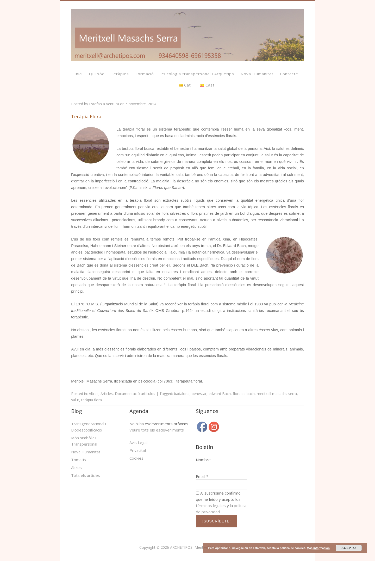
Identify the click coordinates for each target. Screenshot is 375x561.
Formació (144, 73)
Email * (202, 476)
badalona (182, 393)
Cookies (136, 458)
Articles (107, 393)
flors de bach (244, 393)
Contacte (289, 73)
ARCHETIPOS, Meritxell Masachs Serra (202, 547)
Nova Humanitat (257, 73)
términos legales (211, 505)
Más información (318, 548)
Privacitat (137, 450)
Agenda (138, 411)
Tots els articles (85, 475)
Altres (93, 393)
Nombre (203, 459)
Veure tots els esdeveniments (156, 430)
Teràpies (120, 73)
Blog (76, 411)
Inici (78, 73)
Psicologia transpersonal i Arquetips (197, 73)
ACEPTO (348, 548)
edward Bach (220, 393)
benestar (199, 393)
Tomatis (78, 459)
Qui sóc (96, 73)
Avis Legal (138, 442)
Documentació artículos (135, 393)
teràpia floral (92, 399)
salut (75, 399)
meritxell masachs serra (277, 393)
